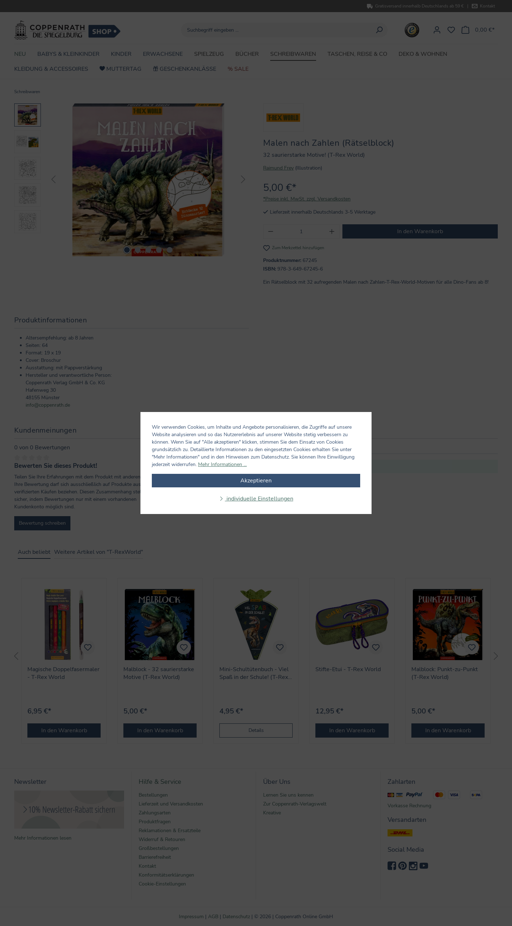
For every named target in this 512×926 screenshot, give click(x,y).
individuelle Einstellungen (259, 499)
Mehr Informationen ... (222, 464)
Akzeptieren (256, 481)
